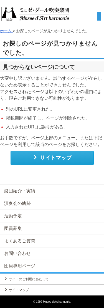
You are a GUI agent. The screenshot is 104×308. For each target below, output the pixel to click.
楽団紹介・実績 (19, 190)
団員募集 (13, 228)
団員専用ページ (19, 266)
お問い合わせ (17, 253)
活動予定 (13, 215)
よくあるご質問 (19, 241)
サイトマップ (52, 158)
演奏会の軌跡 (17, 203)
